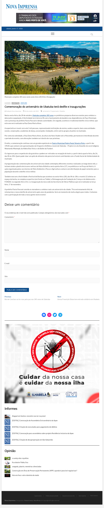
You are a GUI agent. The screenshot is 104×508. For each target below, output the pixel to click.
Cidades (8, 103)
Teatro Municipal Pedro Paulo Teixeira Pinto (68, 143)
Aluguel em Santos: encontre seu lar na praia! (29, 416)
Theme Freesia (28, 500)
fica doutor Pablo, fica (20, 462)
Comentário (10, 217)
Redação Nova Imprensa (13, 111)
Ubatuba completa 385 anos (43, 115)
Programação (54, 111)
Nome (7, 250)
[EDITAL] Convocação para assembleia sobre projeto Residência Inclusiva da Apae (43, 433)
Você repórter (82, 496)
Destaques (16, 103)
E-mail (7, 263)
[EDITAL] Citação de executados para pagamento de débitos (34, 427)
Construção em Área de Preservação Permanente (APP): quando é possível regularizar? (44, 471)
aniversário (46, 111)
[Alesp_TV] (57, 14)
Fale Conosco (94, 495)
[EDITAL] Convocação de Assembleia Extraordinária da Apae (35, 420)
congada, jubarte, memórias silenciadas (26, 466)
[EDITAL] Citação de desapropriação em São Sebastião (32, 440)
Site (6, 276)
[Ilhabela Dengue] (52, 325)
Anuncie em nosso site (68, 496)
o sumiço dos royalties (20, 458)
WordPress (37, 500)
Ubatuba (23, 103)
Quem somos (38, 496)
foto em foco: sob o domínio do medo (25, 475)
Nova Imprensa (10, 500)
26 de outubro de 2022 (31, 111)
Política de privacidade (52, 496)
